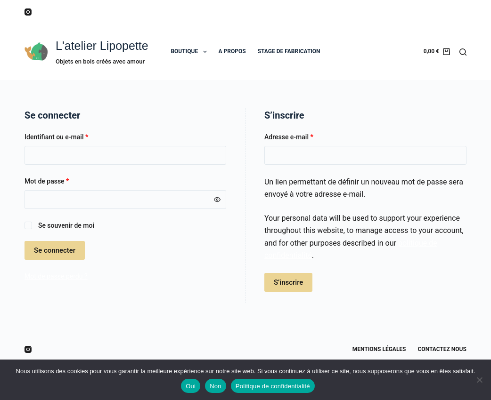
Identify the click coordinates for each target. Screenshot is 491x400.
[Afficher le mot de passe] (217, 199)
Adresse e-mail (304, 136)
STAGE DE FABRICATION (289, 51)
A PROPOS (232, 51)
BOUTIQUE (190, 51)
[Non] (479, 379)
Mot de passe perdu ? (56, 276)
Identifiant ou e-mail (72, 136)
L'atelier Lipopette (102, 45)
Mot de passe (63, 180)
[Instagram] (28, 12)
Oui (191, 386)
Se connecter (54, 250)
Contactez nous (442, 349)
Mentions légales (379, 349)
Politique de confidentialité (273, 386)
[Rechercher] (462, 52)
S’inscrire (288, 282)
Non (215, 386)
